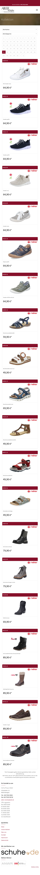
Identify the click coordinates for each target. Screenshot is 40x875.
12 (7, 41)
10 (34, 38)
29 (31, 45)
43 (10, 52)
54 (14, 55)
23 (10, 45)
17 (24, 41)
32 (7, 48)
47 (24, 52)
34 (14, 48)
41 (4, 52)
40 (34, 48)
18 (27, 41)
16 (21, 41)
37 (24, 48)
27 (24, 45)
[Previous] (6, 38)
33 (10, 48)
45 (17, 52)
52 (7, 55)
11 (4, 41)
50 (34, 52)
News (2, 827)
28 (27, 45)
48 (27, 52)
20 (34, 41)
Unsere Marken (5, 829)
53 (10, 55)
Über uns (3, 832)
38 (27, 48)
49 (31, 52)
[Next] (20, 55)
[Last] (23, 55)
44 (14, 52)
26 (21, 45)
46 (21, 52)
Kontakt (3, 835)
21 (4, 45)
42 (7, 52)
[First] (3, 38)
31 (4, 48)
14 (14, 41)
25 (17, 45)
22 (7, 45)
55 (17, 55)
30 (34, 45)
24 (14, 45)
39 (31, 48)
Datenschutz (4, 840)
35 (17, 48)
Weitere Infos (35, 867)
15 (17, 41)
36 (21, 48)
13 (10, 41)
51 (4, 55)
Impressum (4, 837)
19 (31, 41)
